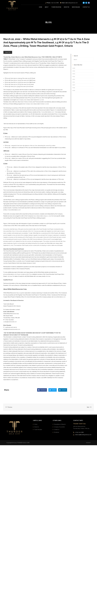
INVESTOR (66, 7)
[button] (7, 52)
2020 (73, 84)
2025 (73, 71)
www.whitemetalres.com (60, 299)
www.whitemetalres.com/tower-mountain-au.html (18, 276)
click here (10, 278)
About (47, 7)
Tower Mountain (56, 7)
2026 (73, 68)
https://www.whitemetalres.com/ (47, 112)
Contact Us (86, 7)
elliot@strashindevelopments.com (12, 331)
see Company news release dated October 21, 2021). (37, 104)
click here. (49, 278)
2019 (73, 87)
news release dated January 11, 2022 (43, 216)
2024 (73, 73)
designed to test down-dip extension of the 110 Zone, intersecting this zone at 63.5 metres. (35, 145)
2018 (73, 90)
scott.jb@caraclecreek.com (10, 323)
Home (40, 7)
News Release (76, 7)
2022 (73, 79)
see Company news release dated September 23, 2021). (31, 99)
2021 (73, 82)
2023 (73, 76)
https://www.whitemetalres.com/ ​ (13, 210)
